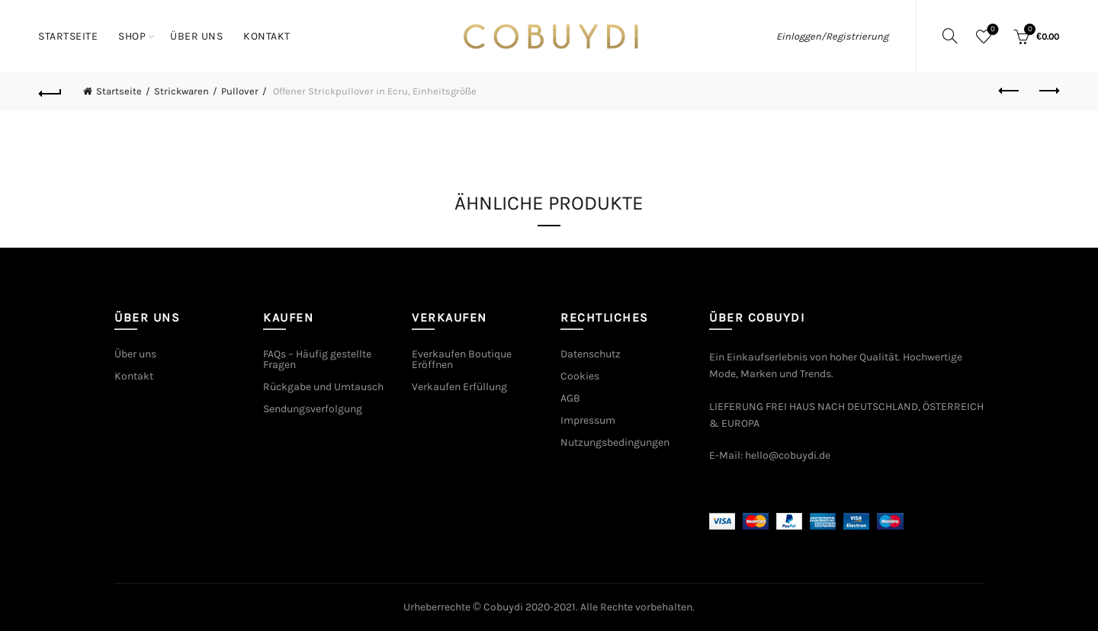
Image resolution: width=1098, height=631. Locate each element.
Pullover (239, 91)
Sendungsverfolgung (312, 408)
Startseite (68, 36)
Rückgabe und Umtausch (323, 386)
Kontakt (267, 36)
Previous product (1010, 90)
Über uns (196, 36)
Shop (132, 36)
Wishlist (991, 30)
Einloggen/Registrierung (832, 36)
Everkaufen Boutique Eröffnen (462, 359)
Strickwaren (181, 91)
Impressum (587, 420)
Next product (1048, 90)
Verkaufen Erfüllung (459, 386)
